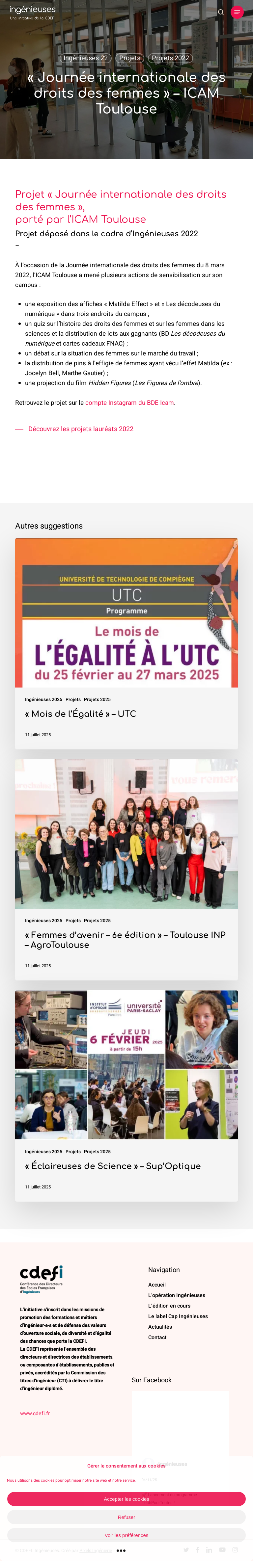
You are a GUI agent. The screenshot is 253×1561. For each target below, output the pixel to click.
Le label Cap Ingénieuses (178, 1316)
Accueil (157, 1285)
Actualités (160, 1327)
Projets (129, 58)
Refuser (126, 1517)
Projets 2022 (170, 58)
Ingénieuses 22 (86, 58)
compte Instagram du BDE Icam (129, 402)
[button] (237, 12)
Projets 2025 (97, 699)
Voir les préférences (127, 1535)
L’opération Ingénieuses (176, 1295)
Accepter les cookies (126, 1499)
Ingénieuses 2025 (43, 699)
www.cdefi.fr (35, 1414)
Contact (157, 1337)
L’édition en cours (169, 1306)
